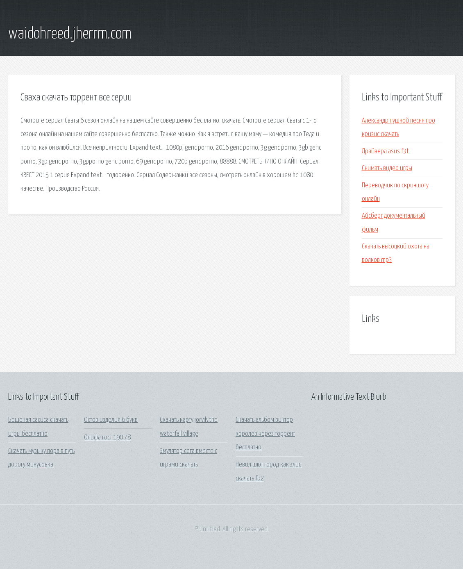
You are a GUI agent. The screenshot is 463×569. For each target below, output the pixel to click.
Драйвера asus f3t (385, 151)
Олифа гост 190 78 (107, 437)
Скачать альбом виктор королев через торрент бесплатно (265, 434)
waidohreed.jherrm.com (70, 34)
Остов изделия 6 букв (111, 420)
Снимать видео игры (387, 168)
